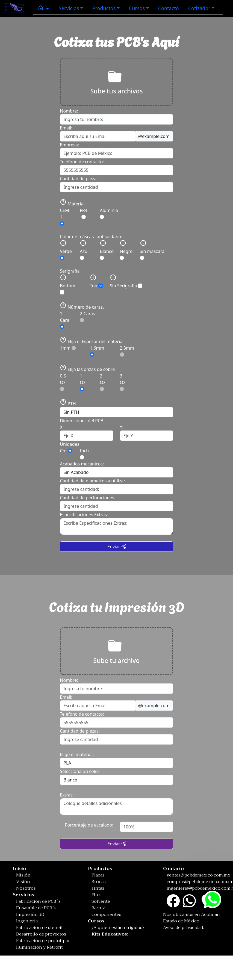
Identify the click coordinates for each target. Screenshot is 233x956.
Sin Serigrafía (126, 281)
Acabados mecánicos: (82, 464)
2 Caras (87, 316)
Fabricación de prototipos (43, 941)
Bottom (67, 284)
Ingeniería (27, 921)
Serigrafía (69, 271)
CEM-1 (65, 216)
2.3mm (127, 351)
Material (72, 203)
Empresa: (69, 145)
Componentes (106, 914)
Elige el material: (77, 754)
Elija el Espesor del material (91, 340)
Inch (84, 451)
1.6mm (97, 351)
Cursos (137, 8)
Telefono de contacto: (82, 714)
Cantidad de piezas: (80, 179)
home (40, 8)
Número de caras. (82, 306)
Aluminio (109, 213)
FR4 (83, 213)
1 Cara (64, 320)
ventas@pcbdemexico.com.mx (198, 875)
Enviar (116, 547)
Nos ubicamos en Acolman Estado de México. (191, 917)
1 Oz (82, 382)
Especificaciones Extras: (84, 515)
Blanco (107, 250)
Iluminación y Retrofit (39, 947)
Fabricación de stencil (39, 927)
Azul (84, 250)
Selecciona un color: (80, 771)
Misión (23, 875)
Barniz (98, 908)
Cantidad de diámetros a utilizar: (93, 481)
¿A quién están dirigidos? (118, 927)
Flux (96, 895)
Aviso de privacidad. (183, 927)
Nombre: (69, 111)
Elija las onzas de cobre (87, 368)
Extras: (66, 795)
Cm (63, 451)
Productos (104, 8)
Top (96, 281)
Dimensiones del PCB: (82, 421)
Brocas (99, 882)
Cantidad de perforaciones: (87, 498)
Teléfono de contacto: (82, 162)
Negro (126, 250)
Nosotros (26, 888)
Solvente (101, 901)
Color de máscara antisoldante (91, 237)
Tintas (98, 888)
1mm (68, 348)
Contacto (168, 8)
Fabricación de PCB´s (38, 901)
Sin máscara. (153, 250)
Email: (66, 128)
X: (62, 427)
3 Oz (122, 382)
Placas (98, 875)
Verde (66, 250)
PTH (68, 404)
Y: (121, 427)
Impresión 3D (30, 914)
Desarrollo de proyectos (41, 934)
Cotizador (199, 8)
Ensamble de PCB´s (36, 908)
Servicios (69, 8)
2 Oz (102, 382)
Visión (23, 882)
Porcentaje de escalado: (89, 825)
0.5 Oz (63, 382)
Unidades (69, 444)
